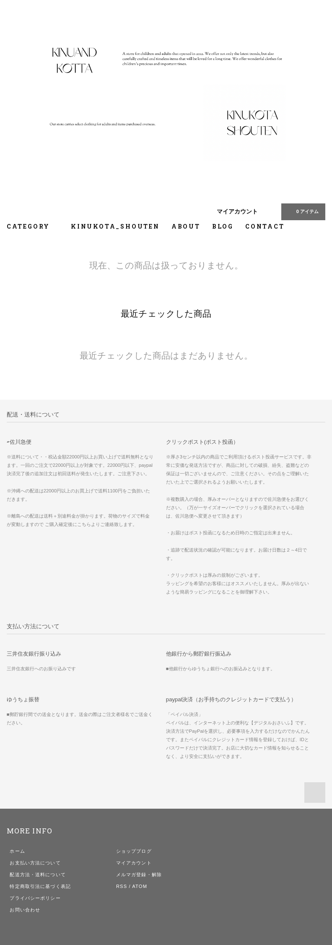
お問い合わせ (25, 909)
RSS (121, 886)
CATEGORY (33, 226)
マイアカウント (237, 211)
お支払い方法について (35, 862)
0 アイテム (302, 211)
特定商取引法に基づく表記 (40, 886)
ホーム (17, 851)
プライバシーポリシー (35, 898)
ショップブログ (134, 851)
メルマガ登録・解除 (139, 874)
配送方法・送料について (37, 874)
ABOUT (185, 226)
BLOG (222, 226)
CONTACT (265, 226)
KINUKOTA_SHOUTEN (115, 226)
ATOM (139, 886)
